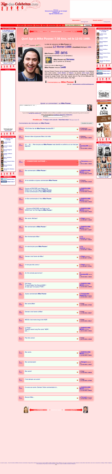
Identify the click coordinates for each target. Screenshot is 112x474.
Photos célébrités (59, 470)
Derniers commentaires (23, 470)
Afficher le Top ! (8, 63)
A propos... (6, 470)
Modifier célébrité (52, 470)
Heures (57, 471)
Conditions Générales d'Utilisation (62, 122)
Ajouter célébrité (45, 470)
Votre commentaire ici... (56, 108)
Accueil (2, 470)
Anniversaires (69, 470)
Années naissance (76, 470)
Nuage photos (30, 470)
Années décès (82, 470)
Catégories (110, 470)
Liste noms (93, 470)
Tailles (106, 470)
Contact (61, 471)
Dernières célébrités (15, 470)
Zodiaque (102, 470)
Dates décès (88, 470)
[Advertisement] (101, 9)
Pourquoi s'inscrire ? (107, 22)
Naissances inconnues (38, 470)
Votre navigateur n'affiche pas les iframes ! (30, 92)
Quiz (63, 470)
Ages (66, 470)
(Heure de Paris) (8, 130)
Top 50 (9, 470)
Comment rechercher (52, 471)
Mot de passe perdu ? (84, 22)
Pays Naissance (40, 471)
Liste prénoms (97, 470)
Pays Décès (45, 471)
